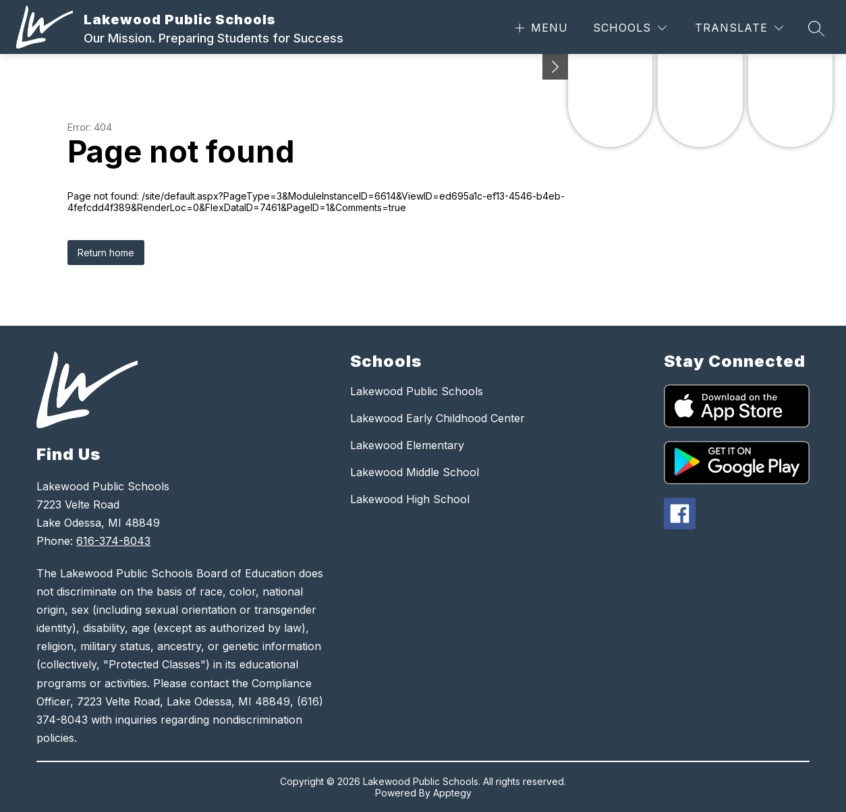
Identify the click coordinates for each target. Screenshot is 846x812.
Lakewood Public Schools (416, 391)
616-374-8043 (113, 541)
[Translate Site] (739, 28)
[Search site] (816, 28)
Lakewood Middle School (414, 472)
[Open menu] (540, 28)
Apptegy (452, 793)
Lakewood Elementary (407, 445)
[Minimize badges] (555, 67)
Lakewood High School (410, 499)
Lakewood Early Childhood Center (437, 418)
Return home (106, 252)
